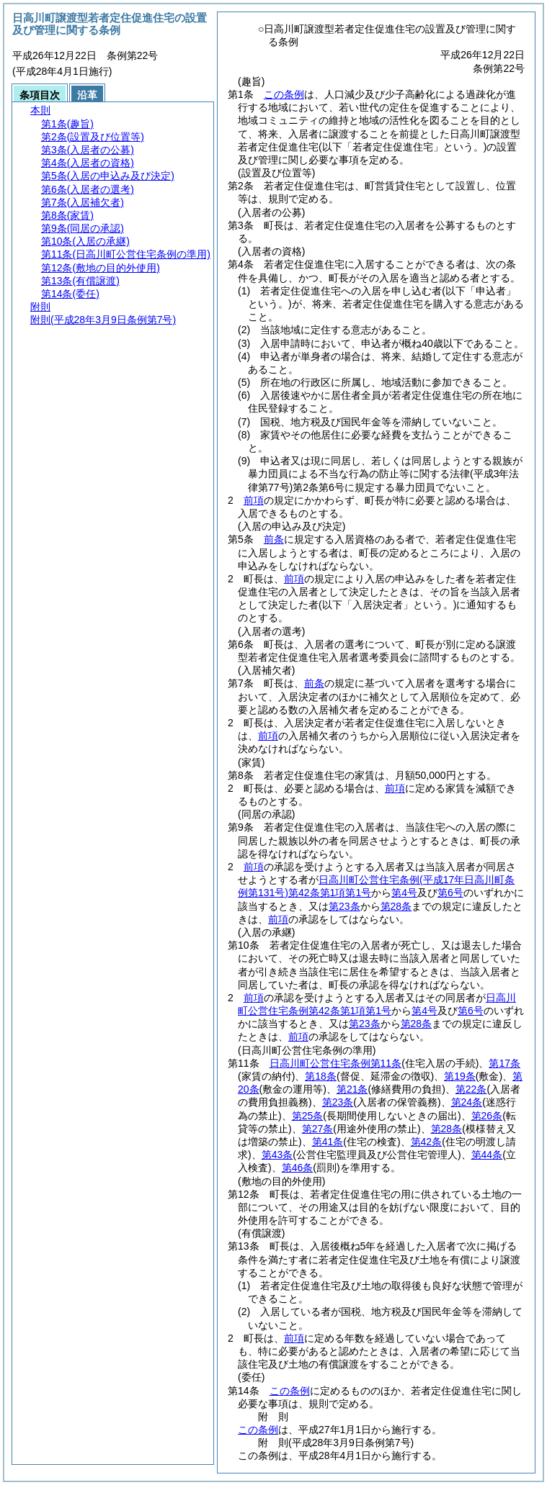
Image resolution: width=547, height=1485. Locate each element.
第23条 (344, 906)
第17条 (504, 1063)
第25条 (308, 1115)
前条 (274, 539)
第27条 (318, 1128)
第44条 (487, 1154)
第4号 (404, 892)
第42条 (427, 1141)
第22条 (471, 1089)
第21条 (352, 1089)
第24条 (467, 1102)
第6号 (450, 892)
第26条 (487, 1115)
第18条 (321, 1076)
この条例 (284, 94)
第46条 (297, 1167)
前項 (254, 500)
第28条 (396, 906)
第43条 (277, 1154)
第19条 (460, 1076)
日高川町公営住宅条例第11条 (336, 1063)
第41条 (328, 1141)
